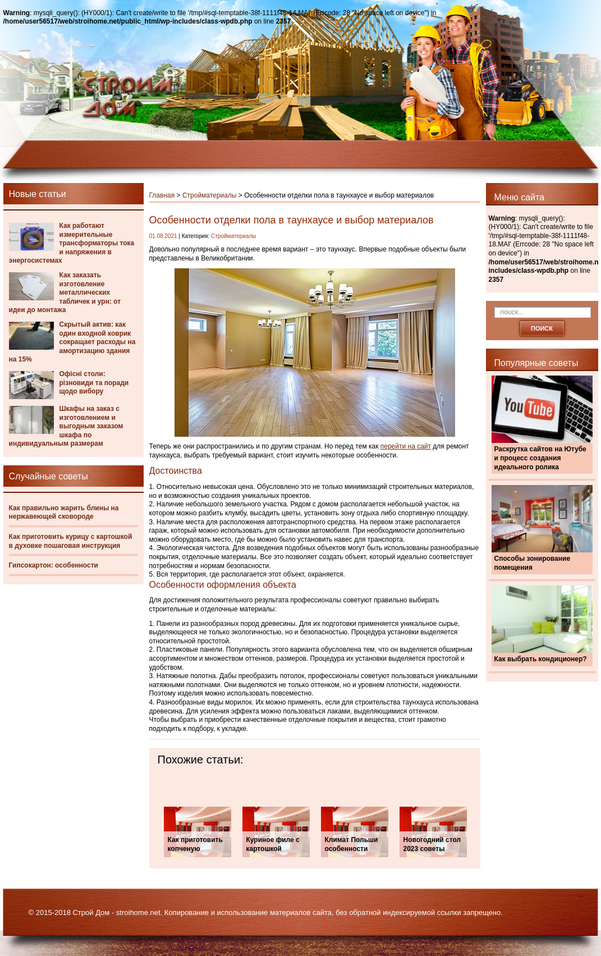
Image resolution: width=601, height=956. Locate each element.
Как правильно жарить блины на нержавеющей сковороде (64, 512)
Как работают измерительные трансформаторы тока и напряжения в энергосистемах (72, 243)
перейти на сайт (405, 446)
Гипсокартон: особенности (53, 565)
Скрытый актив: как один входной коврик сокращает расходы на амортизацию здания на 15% (72, 342)
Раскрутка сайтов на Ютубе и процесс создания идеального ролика (540, 457)
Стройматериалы (209, 195)
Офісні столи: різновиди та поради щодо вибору (94, 382)
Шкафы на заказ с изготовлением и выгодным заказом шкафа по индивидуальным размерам (66, 426)
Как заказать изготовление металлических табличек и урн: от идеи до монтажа (65, 292)
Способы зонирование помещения (532, 563)
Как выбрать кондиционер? (540, 659)
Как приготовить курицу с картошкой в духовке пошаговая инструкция (70, 541)
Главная (162, 195)
